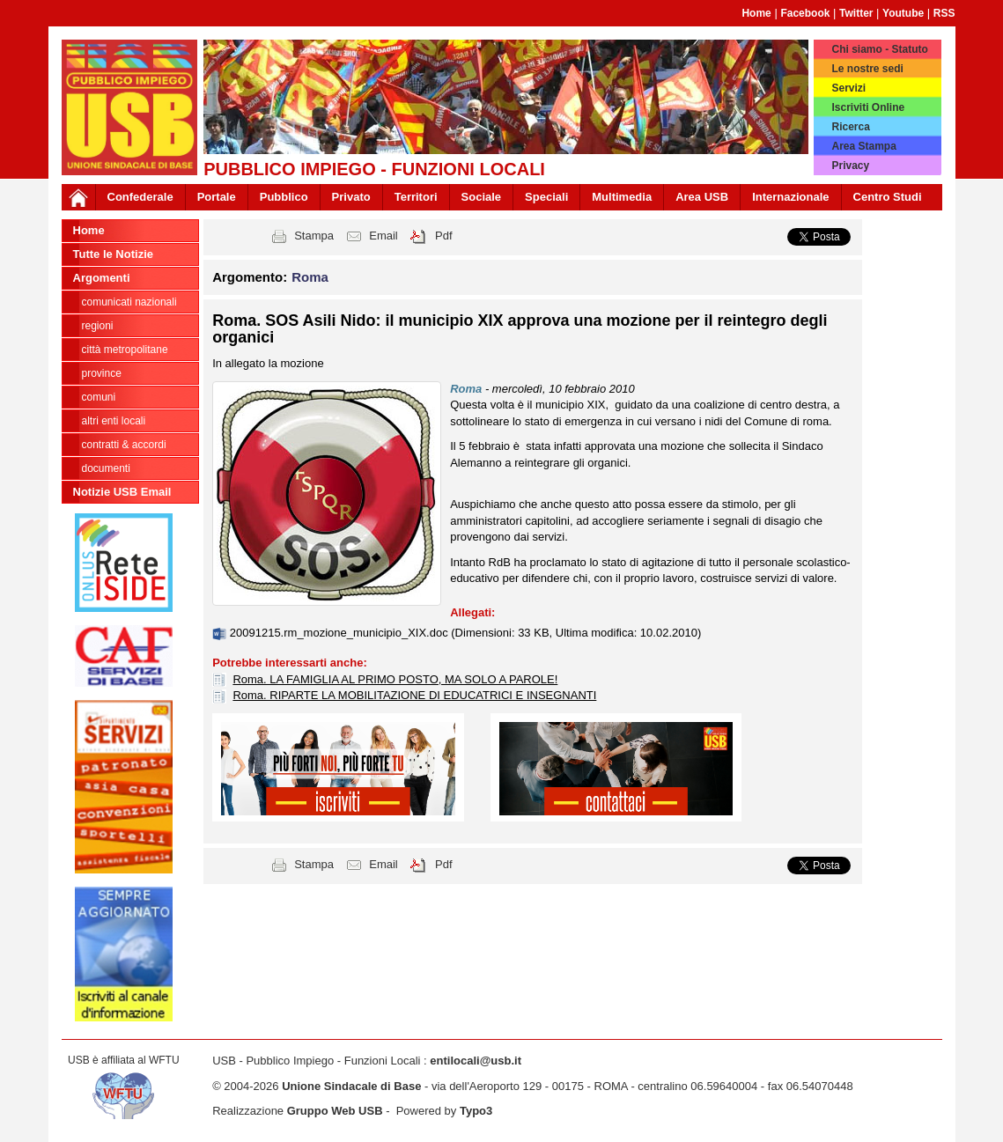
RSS (944, 13)
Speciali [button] (546, 196)
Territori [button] (416, 196)
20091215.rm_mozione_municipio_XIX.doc (341, 632)
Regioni (98, 326)
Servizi (848, 88)
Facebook (805, 13)
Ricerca (850, 127)
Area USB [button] (701, 196)
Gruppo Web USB (335, 1110)
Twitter (856, 13)
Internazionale (790, 196)
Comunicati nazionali (129, 302)
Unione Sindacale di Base (351, 1086)
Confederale (140, 196)
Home (756, 13)
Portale (216, 196)
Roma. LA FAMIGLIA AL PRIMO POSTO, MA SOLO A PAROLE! (394, 679)
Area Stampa (863, 146)
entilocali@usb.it (475, 1060)
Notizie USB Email (122, 491)
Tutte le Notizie (113, 254)
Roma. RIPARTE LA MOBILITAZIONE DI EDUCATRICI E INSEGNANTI (414, 695)
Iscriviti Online (867, 107)
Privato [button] (351, 196)
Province (102, 373)
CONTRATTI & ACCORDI (124, 444)
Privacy (850, 165)
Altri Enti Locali (114, 421)
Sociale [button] (481, 196)
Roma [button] (309, 276)
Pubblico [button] (284, 196)
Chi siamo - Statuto (879, 49)
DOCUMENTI (106, 468)
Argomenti (101, 277)
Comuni (99, 397)
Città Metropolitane (125, 349)
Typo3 (476, 1110)
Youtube (903, 13)
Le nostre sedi (867, 69)
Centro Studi (887, 196)
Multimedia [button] (622, 196)
